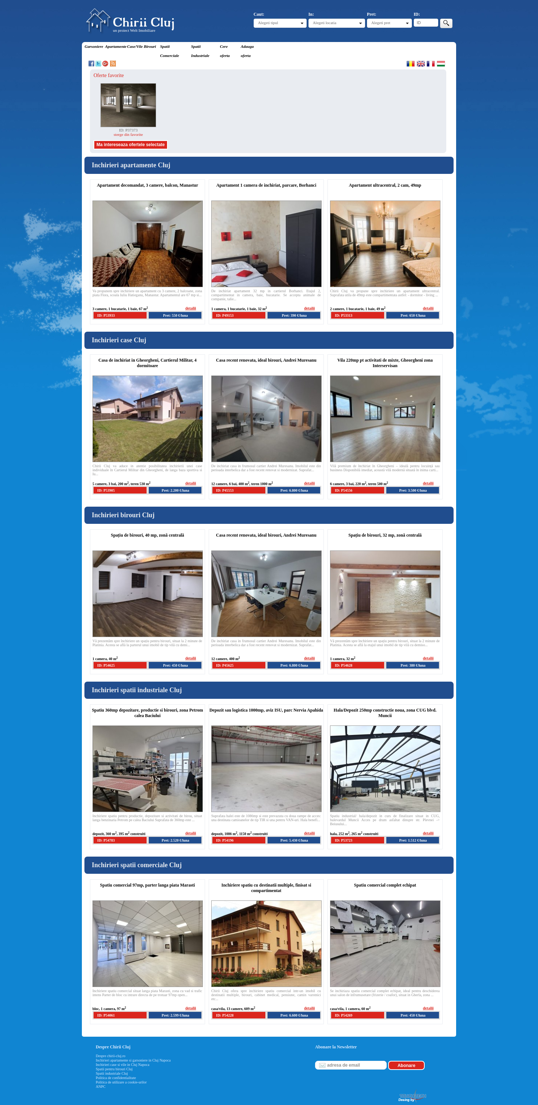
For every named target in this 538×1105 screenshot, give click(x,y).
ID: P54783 (106, 840)
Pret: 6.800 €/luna (294, 490)
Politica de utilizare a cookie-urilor (121, 1082)
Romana (410, 63)
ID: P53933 (106, 315)
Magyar (441, 63)
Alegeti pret (380, 22)
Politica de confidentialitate (116, 1078)
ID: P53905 (106, 490)
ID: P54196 (225, 840)
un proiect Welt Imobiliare (134, 30)
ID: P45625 (225, 665)
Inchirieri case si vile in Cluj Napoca (122, 1065)
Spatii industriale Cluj (112, 1073)
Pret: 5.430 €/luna (294, 840)
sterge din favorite (128, 134)
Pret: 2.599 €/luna (175, 1015)
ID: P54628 (343, 665)
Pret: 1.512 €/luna (413, 840)
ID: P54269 (343, 1015)
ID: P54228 (225, 1015)
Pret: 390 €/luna (294, 315)
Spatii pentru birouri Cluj (114, 1069)
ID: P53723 (343, 840)
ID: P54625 (106, 665)
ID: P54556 (343, 490)
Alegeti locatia (324, 22)
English (421, 63)
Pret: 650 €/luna (413, 315)
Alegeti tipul (268, 22)
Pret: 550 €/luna (175, 315)
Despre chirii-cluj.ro (110, 1056)
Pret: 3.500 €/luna (413, 490)
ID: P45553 (225, 490)
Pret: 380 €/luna (413, 665)
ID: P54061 (106, 1015)
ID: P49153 (225, 315)
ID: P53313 (343, 315)
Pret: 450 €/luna (175, 665)
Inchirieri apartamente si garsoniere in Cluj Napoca (133, 1060)
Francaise (431, 63)
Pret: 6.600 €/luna (294, 1015)
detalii (190, 308)
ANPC (101, 1087)
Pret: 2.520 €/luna (175, 840)
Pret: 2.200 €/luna (175, 490)
